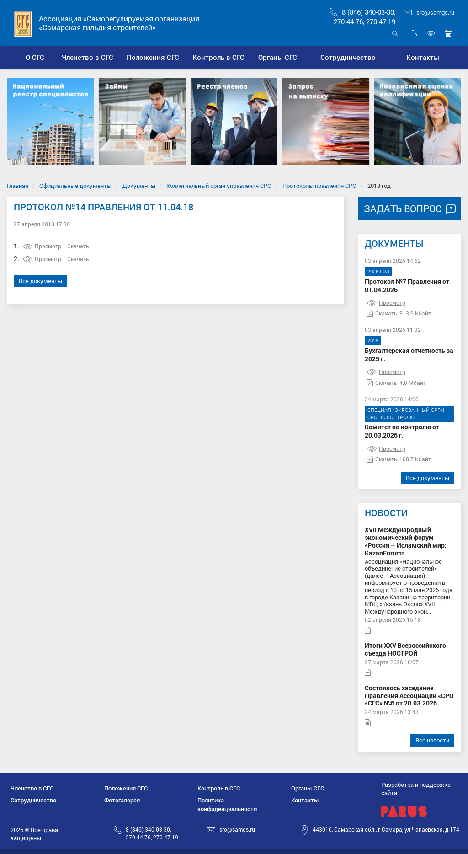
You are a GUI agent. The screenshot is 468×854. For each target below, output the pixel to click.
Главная (17, 185)
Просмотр (42, 246)
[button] (88, 57)
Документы (138, 185)
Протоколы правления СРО (319, 185)
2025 (372, 340)
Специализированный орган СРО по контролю (407, 413)
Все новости (432, 740)
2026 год (378, 271)
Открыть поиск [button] (395, 33)
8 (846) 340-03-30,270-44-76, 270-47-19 (362, 16)
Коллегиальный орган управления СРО (218, 185)
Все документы (40, 281)
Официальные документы (75, 185)
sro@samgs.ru (429, 12)
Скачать (78, 246)
